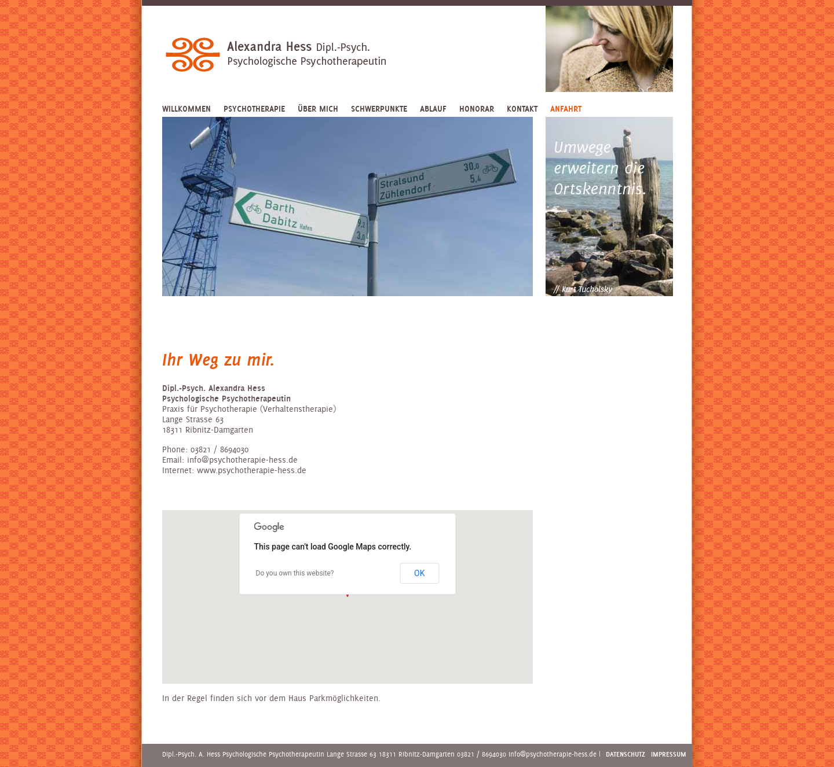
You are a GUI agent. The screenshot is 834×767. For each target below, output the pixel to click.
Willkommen (186, 109)
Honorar (476, 109)
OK (419, 573)
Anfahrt (565, 109)
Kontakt (522, 109)
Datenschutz (625, 754)
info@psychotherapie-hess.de (553, 754)
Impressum (668, 754)
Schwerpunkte (379, 109)
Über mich (318, 109)
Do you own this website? (295, 573)
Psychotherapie (254, 109)
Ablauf (433, 109)
